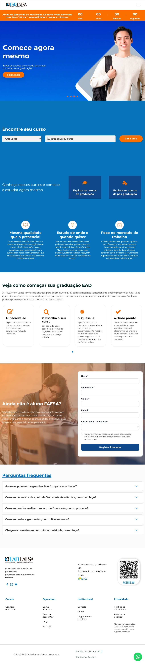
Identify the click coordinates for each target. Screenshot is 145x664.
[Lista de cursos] (80, 139)
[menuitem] (19, 608)
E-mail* (85, 410)
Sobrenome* (87, 387)
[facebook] (7, 585)
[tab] (72, 352)
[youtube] (16, 585)
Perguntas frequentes (26, 475)
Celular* (85, 399)
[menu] (138, 5)
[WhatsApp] (138, 657)
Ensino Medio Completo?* (94, 421)
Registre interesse (110, 447)
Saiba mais (13, 74)
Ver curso (131, 138)
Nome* (84, 376)
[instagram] (11, 585)
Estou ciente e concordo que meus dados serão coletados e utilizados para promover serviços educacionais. (107, 437)
